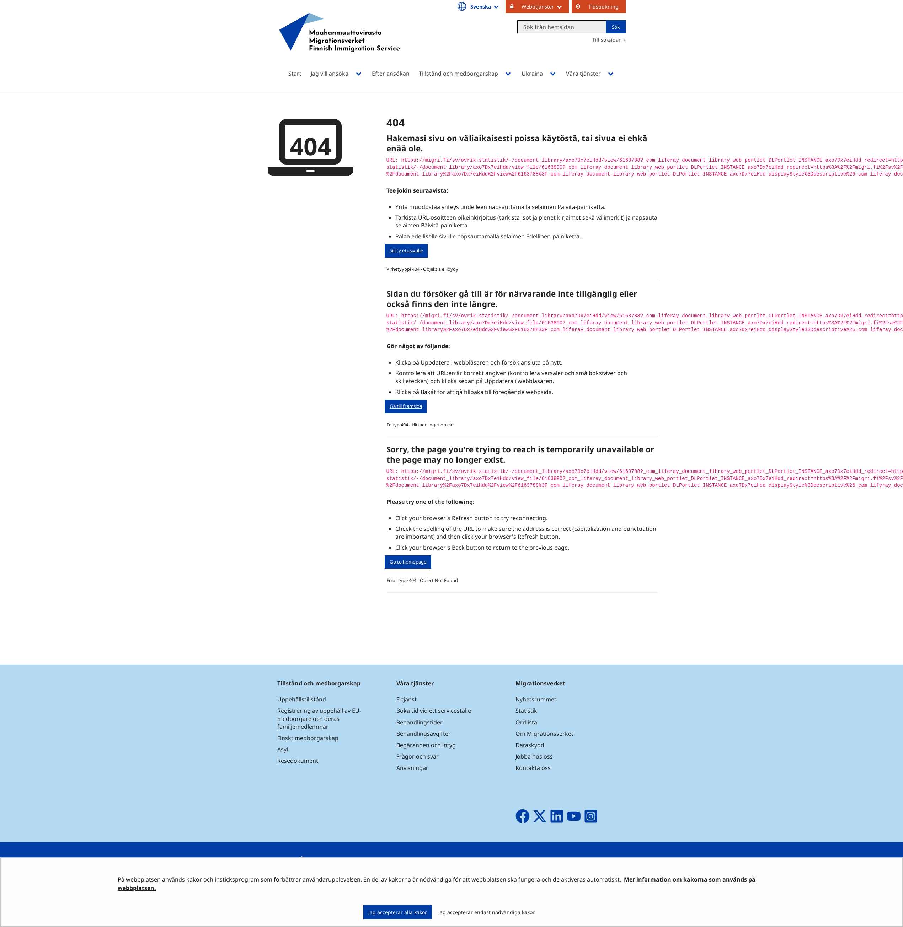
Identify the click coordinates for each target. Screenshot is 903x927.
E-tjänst (406, 699)
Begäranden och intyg (426, 745)
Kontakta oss (533, 768)
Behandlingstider (419, 722)
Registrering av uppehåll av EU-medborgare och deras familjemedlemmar (319, 718)
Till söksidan (607, 39)
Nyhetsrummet (535, 699)
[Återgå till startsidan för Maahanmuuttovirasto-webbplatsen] (339, 42)
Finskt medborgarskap (307, 738)
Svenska (485, 6)
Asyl (282, 749)
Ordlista (526, 722)
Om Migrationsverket (544, 734)
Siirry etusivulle (406, 250)
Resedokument (297, 761)
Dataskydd (529, 745)
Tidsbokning (603, 6)
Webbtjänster (545, 6)
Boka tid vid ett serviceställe (433, 711)
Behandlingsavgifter (423, 734)
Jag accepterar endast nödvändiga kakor (486, 912)
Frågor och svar (417, 756)
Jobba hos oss (534, 756)
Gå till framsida (406, 406)
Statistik (526, 711)
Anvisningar (412, 768)
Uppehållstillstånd (301, 699)
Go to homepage (408, 562)
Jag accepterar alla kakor (397, 912)
